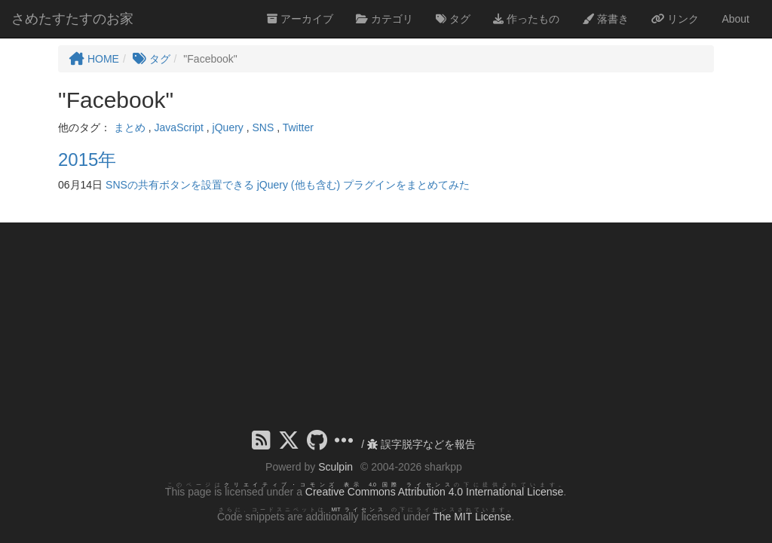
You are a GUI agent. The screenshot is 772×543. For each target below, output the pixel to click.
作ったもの (526, 19)
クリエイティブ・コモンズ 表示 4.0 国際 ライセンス (339, 484)
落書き (605, 19)
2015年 (87, 159)
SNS (263, 127)
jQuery (228, 127)
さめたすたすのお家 (72, 18)
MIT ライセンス (358, 509)
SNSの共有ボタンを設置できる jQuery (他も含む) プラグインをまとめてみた (288, 185)
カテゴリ (384, 19)
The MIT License (472, 517)
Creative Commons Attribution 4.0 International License (434, 492)
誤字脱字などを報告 (421, 444)
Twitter (298, 127)
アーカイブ (300, 19)
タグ (453, 19)
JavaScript (179, 127)
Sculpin (335, 467)
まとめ (130, 127)
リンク (675, 19)
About (735, 19)
